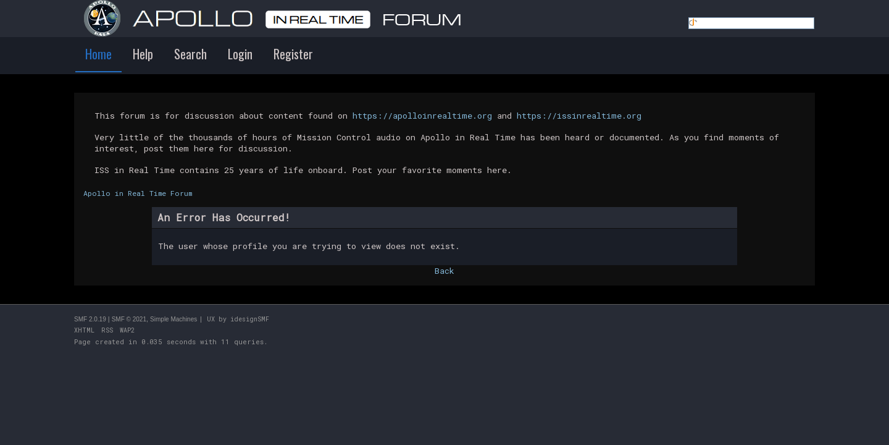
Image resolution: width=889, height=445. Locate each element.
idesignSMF (249, 319)
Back (444, 270)
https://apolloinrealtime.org (422, 115)
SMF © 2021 (129, 319)
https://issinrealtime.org (579, 115)
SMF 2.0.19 (90, 319)
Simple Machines (173, 319)
